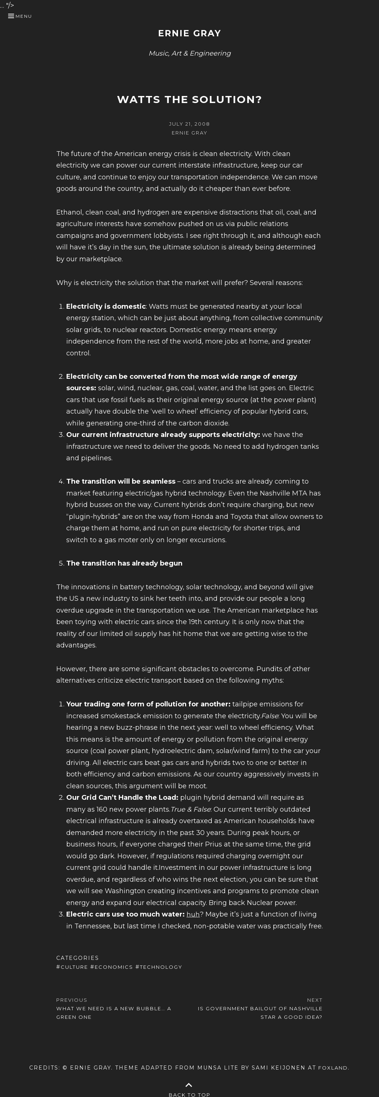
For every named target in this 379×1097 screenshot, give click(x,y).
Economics (119, 967)
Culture (76, 967)
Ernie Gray (189, 32)
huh (193, 914)
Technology (84, 976)
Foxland (333, 1066)
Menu (24, 16)
